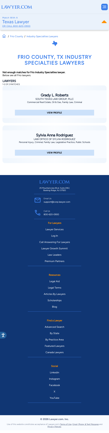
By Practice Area (54, 339)
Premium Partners (54, 261)
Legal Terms (54, 287)
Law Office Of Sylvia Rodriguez (54, 139)
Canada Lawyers (54, 352)
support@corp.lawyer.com (57, 201)
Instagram (54, 378)
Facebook (54, 385)
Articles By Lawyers (54, 294)
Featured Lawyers (54, 345)
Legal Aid (54, 281)
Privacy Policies (54, 426)
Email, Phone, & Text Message (86, 424)
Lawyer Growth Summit (54, 248)
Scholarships (54, 300)
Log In (54, 235)
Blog (54, 306)
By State (54, 333)
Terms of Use (66, 424)
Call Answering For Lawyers (54, 242)
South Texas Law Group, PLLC (54, 99)
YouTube (54, 397)
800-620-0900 (21, 26)
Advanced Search (54, 326)
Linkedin (54, 372)
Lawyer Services (54, 229)
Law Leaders (54, 254)
